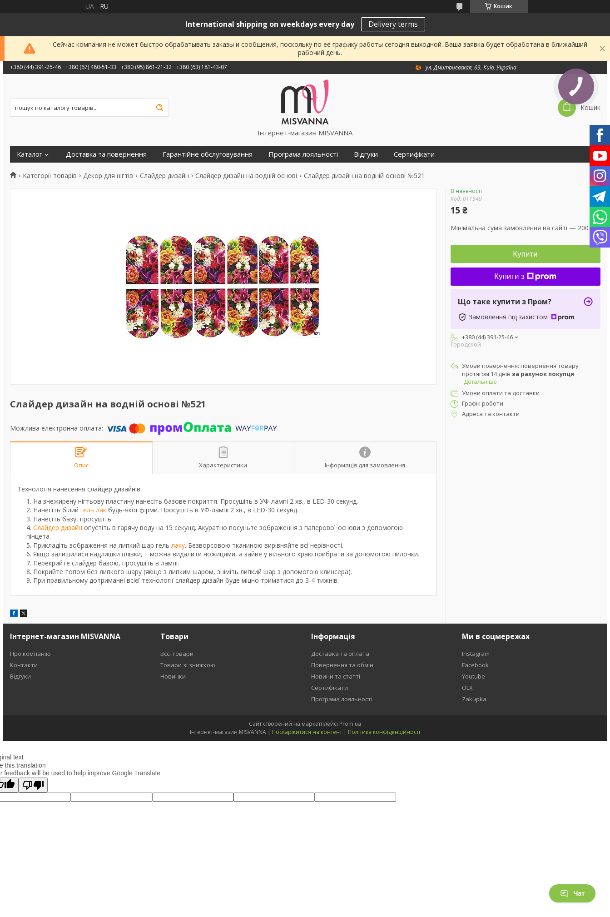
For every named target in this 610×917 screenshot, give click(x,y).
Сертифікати (414, 154)
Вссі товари (176, 653)
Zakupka (474, 699)
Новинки (173, 676)
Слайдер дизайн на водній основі (246, 176)
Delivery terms (393, 24)
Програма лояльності (303, 154)
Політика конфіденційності (384, 732)
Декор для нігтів (108, 176)
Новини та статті (335, 676)
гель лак (93, 510)
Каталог (29, 154)
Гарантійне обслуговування (208, 154)
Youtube (473, 676)
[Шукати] (160, 108)
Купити (525, 254)
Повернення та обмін (342, 665)
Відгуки (366, 154)
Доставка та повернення (106, 154)
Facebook (475, 665)
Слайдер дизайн (164, 176)
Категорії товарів (50, 176)
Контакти (24, 665)
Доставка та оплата (340, 653)
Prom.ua (350, 724)
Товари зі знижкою (187, 665)
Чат (572, 893)
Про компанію (30, 653)
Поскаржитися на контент (307, 732)
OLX (467, 688)
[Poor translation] (33, 785)
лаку (178, 545)
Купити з (525, 276)
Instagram (476, 653)
